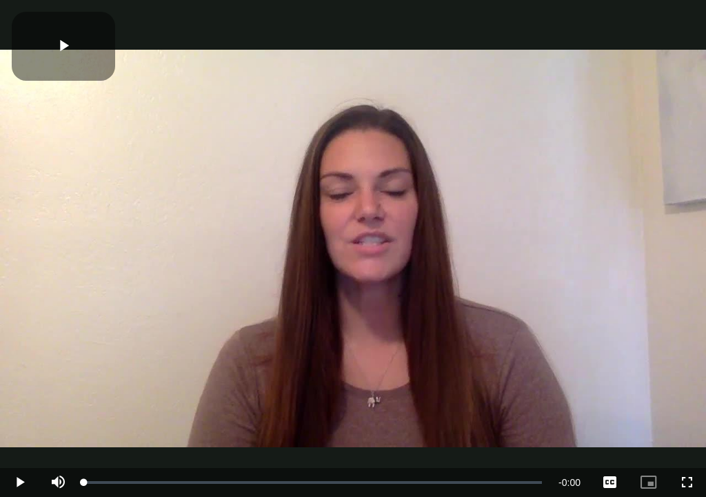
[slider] (313, 482)
